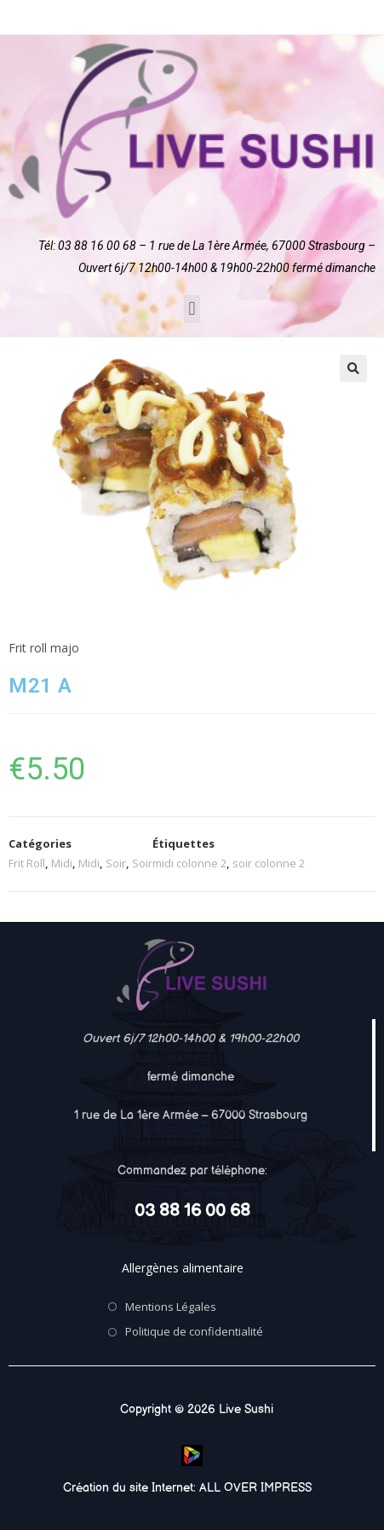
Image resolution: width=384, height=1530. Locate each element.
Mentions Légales (170, 1306)
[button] (192, 309)
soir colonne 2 (268, 863)
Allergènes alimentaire (183, 1268)
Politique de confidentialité (194, 1331)
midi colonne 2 (189, 863)
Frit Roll (27, 863)
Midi (61, 863)
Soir (116, 863)
